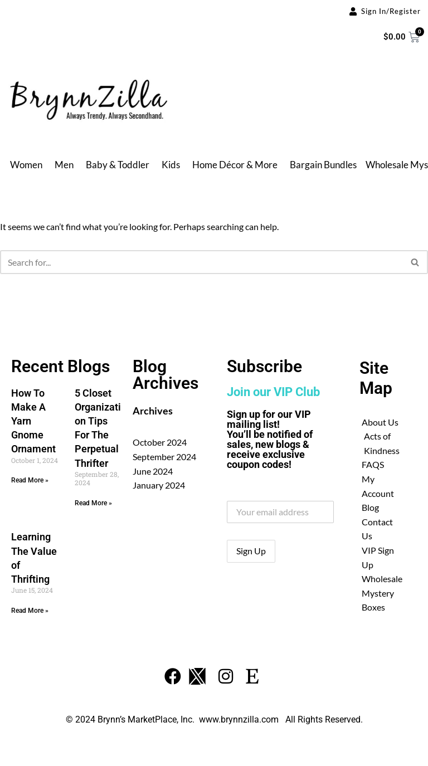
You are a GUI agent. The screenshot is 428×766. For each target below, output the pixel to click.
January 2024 (159, 485)
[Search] (201, 262)
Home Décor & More (235, 164)
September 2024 (164, 456)
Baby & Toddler (117, 164)
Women (26, 164)
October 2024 (160, 442)
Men (64, 164)
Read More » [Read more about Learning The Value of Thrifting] (29, 610)
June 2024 (153, 471)
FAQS (373, 464)
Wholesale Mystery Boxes (382, 592)
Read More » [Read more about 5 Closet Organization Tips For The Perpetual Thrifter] (93, 503)
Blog (370, 507)
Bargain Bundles (323, 164)
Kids (171, 164)
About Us (380, 422)
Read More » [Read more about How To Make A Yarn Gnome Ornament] (29, 480)
